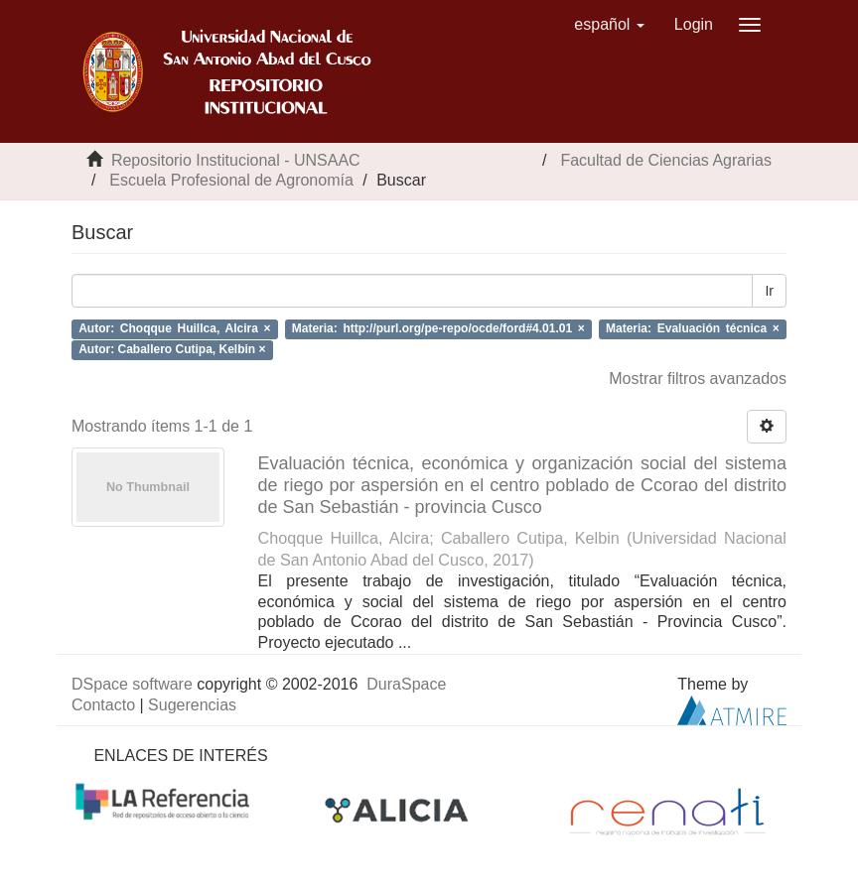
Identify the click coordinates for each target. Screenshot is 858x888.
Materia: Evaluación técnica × (693, 328)
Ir (769, 291)
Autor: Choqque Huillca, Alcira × (174, 328)
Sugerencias (192, 705)
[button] (609, 25)
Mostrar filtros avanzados (697, 378)
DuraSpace (406, 684)
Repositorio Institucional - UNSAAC (235, 160)
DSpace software (132, 684)
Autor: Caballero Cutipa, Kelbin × (171, 349)
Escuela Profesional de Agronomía (231, 180)
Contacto (103, 705)
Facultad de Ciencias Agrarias (666, 160)
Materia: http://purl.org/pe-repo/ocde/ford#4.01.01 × (438, 328)
